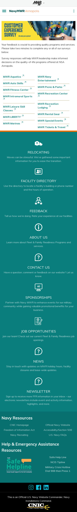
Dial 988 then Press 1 (57, 470)
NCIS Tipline (58, 462)
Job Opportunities (38, 331)
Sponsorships (38, 297)
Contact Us (38, 267)
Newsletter (38, 391)
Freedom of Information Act (19, 429)
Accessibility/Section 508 (58, 429)
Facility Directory (38, 181)
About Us (38, 237)
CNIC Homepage (19, 424)
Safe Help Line (57, 457)
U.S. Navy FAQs (58, 434)
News (38, 361)
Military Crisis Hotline (57, 467)
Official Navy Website (57, 424)
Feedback (38, 211)
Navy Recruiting (19, 434)
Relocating (38, 152)
